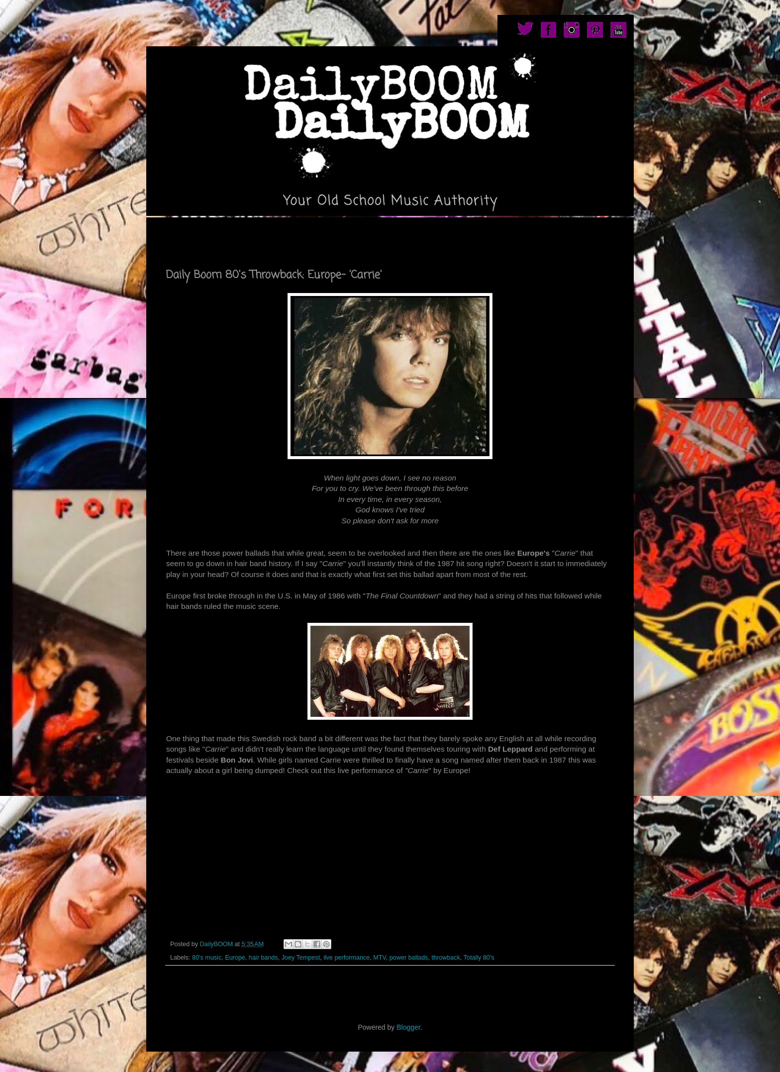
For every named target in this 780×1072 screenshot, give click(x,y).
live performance (346, 957)
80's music (206, 957)
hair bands (263, 957)
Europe (235, 957)
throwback (445, 957)
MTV (379, 957)
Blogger (408, 1027)
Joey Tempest (301, 957)
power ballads (409, 957)
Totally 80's (479, 957)
